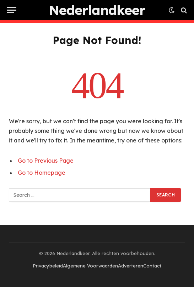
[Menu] (11, 10)
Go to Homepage (41, 172)
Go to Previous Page (46, 160)
